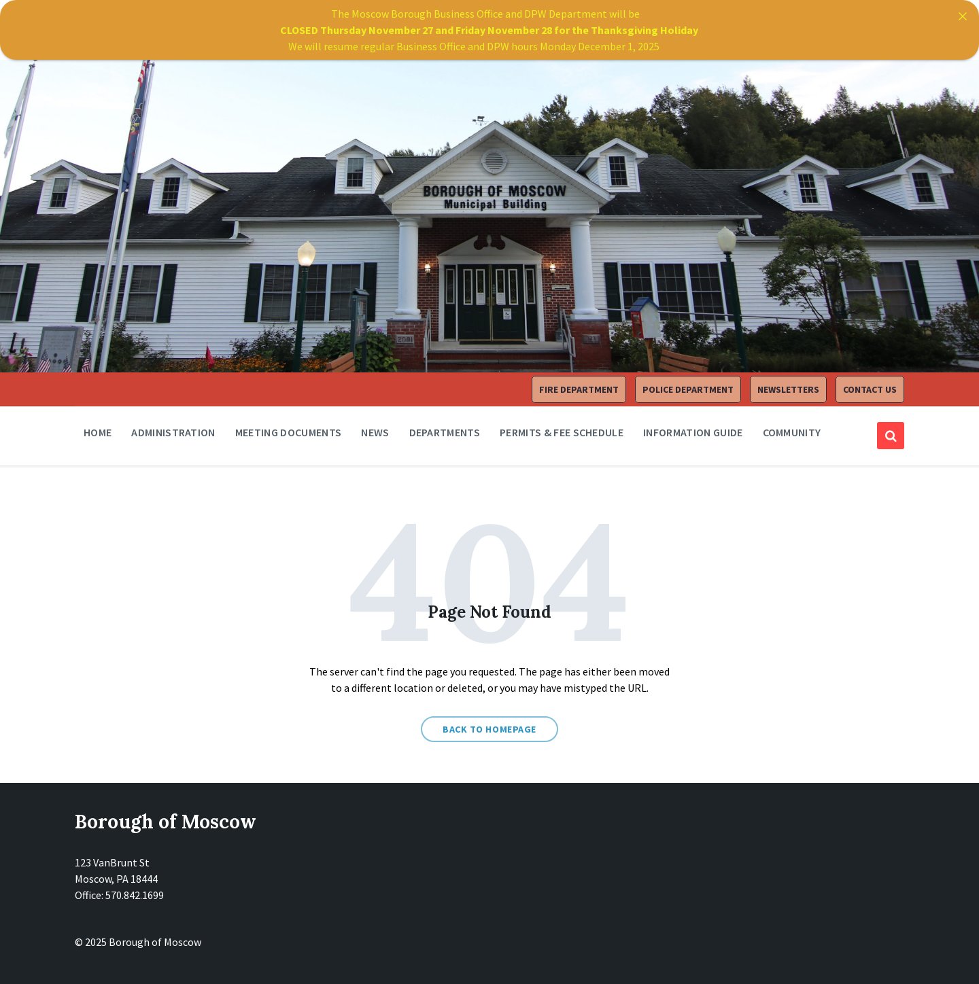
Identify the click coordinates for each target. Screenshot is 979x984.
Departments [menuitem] (445, 432)
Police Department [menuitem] (688, 389)
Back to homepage (489, 729)
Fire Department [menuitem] (579, 389)
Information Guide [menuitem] (692, 432)
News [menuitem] (375, 432)
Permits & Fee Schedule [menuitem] (561, 432)
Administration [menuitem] (173, 432)
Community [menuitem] (792, 432)
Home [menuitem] (97, 432)
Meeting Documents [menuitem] (288, 432)
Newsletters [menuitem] (788, 389)
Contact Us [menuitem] (870, 389)
